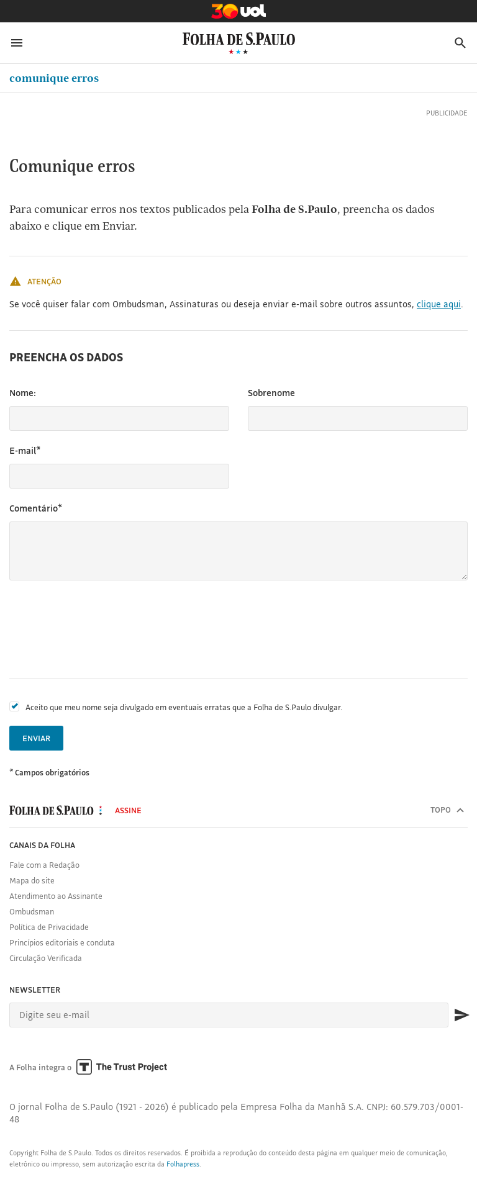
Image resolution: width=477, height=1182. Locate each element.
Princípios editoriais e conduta (62, 942)
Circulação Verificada (45, 957)
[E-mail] (228, 1015)
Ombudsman (31, 911)
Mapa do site (32, 880)
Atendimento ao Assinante (55, 895)
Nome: (22, 392)
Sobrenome (271, 392)
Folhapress (182, 1164)
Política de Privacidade (49, 926)
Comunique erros (54, 78)
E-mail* (24, 450)
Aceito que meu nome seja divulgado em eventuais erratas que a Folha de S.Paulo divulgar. (183, 707)
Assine (128, 810)
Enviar (36, 738)
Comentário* (35, 508)
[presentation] (103, 629)
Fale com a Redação (44, 864)
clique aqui (439, 303)
